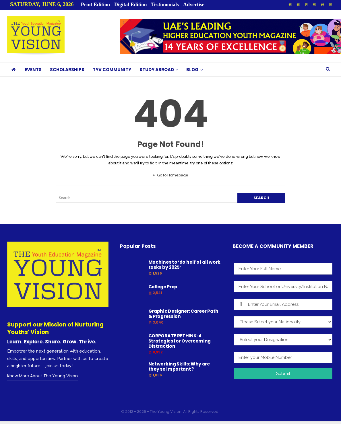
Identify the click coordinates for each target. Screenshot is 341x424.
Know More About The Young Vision (42, 376)
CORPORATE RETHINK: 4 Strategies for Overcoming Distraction (179, 340)
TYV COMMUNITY (112, 70)
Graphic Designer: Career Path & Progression (183, 314)
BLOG (192, 70)
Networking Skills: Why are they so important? (179, 366)
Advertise (193, 4)
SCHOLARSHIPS (67, 70)
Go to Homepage (170, 175)
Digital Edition (130, 4)
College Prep (162, 286)
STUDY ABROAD (157, 70)
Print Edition (95, 4)
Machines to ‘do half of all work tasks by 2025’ (184, 265)
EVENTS (33, 70)
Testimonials (165, 4)
